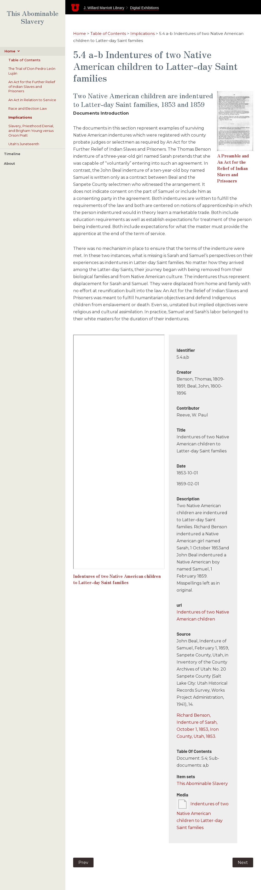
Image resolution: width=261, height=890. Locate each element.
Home (9, 51)
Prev (83, 862)
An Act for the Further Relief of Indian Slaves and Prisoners (31, 86)
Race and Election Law (27, 108)
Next (243, 862)
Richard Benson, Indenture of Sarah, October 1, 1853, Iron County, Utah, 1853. (198, 726)
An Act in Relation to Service (32, 100)
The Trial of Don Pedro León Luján (31, 70)
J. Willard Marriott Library (104, 8)
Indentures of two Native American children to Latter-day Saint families (117, 579)
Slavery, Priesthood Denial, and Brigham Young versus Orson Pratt (31, 130)
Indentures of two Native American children (203, 616)
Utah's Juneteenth (23, 144)
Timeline (12, 154)
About (9, 163)
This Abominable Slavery (33, 17)
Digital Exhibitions (144, 8)
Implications (20, 117)
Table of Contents (24, 60)
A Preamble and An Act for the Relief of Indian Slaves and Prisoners (233, 168)
